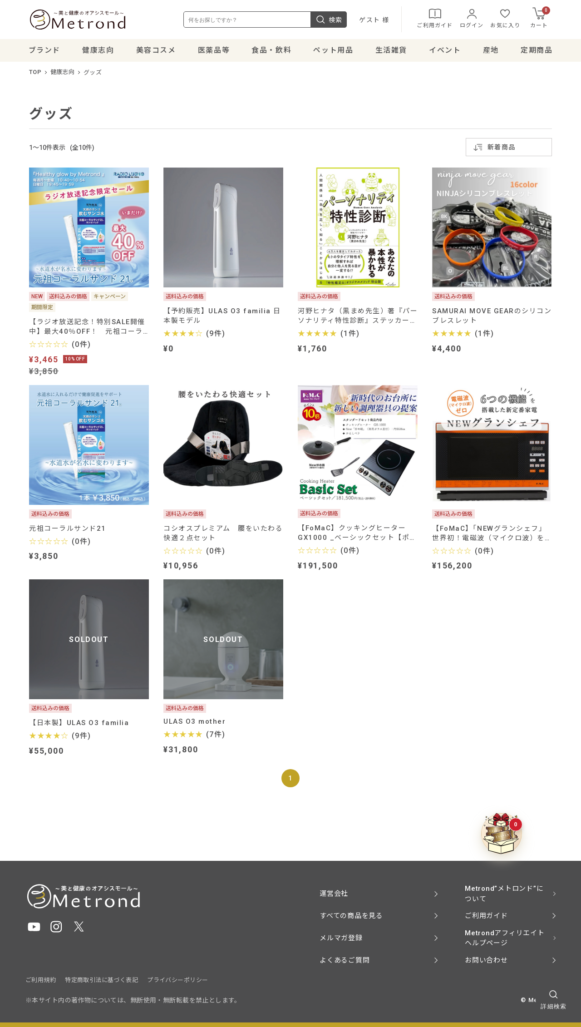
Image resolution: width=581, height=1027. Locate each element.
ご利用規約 (40, 980)
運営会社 (334, 893)
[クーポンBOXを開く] (501, 833)
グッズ (93, 72)
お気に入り (510, 18)
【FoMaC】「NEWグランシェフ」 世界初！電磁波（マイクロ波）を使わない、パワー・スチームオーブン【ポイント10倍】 (492, 534)
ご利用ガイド (439, 18)
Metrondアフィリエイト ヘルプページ (505, 938)
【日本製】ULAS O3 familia (79, 724)
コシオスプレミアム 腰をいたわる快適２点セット (223, 534)
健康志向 (62, 72)
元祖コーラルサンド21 (67, 529)
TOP (35, 72)
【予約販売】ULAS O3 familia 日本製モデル (222, 316)
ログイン (476, 18)
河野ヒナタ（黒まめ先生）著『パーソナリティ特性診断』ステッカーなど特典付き (358, 316)
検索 (333, 20)
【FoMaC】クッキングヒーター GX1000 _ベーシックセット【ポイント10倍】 (357, 534)
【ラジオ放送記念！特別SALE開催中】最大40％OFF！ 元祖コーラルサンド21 (87, 327)
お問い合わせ (486, 960)
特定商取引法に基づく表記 (101, 980)
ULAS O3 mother (194, 722)
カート (545, 18)
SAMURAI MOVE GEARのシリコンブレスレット (491, 316)
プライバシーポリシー (177, 980)
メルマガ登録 (341, 938)
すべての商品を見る (351, 916)
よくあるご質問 (344, 960)
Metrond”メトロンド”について (504, 893)
